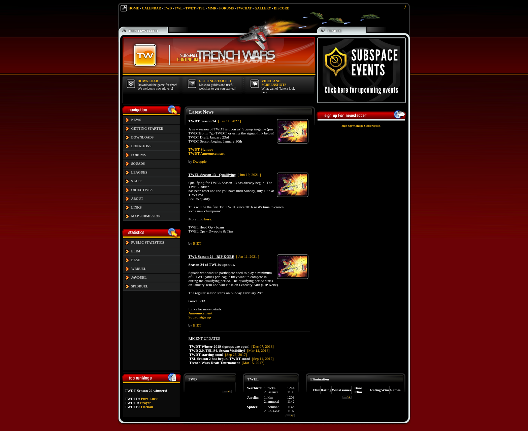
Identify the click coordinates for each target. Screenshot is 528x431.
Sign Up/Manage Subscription (361, 125)
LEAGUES (139, 172)
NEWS (136, 120)
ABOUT (137, 199)
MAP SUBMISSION (146, 216)
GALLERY (263, 8)
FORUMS (226, 8)
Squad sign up (200, 317)
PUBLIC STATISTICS (147, 242)
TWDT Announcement (207, 153)
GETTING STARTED (147, 128)
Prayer (145, 403)
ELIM (135, 251)
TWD (168, 8)
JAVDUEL (139, 277)
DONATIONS (141, 146)
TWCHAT (244, 8)
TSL (201, 8)
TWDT (190, 8)
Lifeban (147, 407)
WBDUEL (138, 269)
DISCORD (281, 8)
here (207, 219)
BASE (135, 260)
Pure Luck (149, 399)
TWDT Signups (201, 149)
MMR (212, 8)
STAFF (136, 181)
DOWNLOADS (142, 137)
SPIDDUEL (139, 286)
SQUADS (138, 163)
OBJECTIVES (142, 190)
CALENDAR (151, 8)
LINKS (136, 207)
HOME (134, 8)
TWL (179, 8)
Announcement (201, 313)
